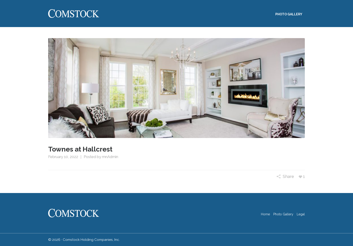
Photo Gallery (283, 214)
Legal (301, 214)
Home (265, 214)
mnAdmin (110, 156)
